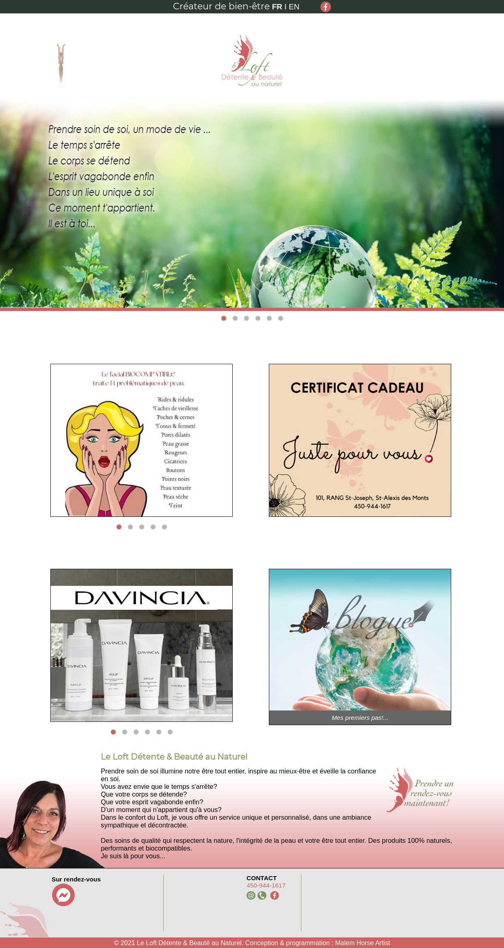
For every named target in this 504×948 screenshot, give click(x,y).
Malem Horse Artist (362, 942)
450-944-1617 (266, 885)
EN (294, 6)
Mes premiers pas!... (360, 717)
